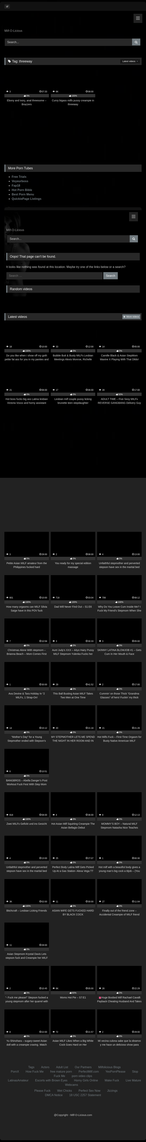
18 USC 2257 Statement (85, 1095)
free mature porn (61, 1071)
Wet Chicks (64, 1090)
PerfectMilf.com (89, 1071)
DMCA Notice (54, 1095)
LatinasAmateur (18, 1080)
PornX (15, 1071)
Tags (31, 1067)
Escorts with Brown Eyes (51, 1080)
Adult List (62, 1067)
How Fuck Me (35, 1071)
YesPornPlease (115, 1071)
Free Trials (19, 176)
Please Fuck (42, 1090)
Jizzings (112, 1090)
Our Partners (83, 1067)
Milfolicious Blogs (109, 1067)
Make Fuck (112, 1080)
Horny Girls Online (86, 1080)
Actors (45, 1067)
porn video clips (82, 1076)
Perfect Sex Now (89, 1090)
